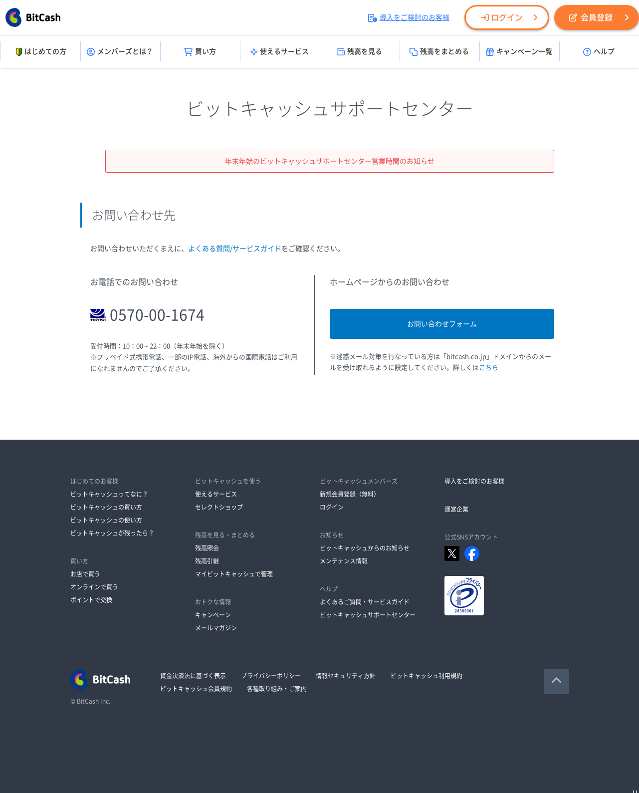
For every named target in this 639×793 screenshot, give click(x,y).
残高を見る (359, 52)
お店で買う (85, 574)
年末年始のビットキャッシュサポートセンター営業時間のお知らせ (329, 161)
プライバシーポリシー (271, 676)
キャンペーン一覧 (519, 52)
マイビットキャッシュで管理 (234, 574)
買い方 (200, 52)
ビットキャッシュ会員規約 (196, 689)
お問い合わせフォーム (442, 323)
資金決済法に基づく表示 (193, 676)
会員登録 (591, 17)
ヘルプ (599, 52)
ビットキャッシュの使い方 (106, 520)
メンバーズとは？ (120, 52)
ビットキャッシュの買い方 (106, 507)
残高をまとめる (439, 52)
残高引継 (207, 561)
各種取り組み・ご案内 (277, 689)
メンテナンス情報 (344, 561)
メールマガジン (216, 628)
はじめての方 (40, 52)
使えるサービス (279, 52)
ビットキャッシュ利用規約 (426, 676)
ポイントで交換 (91, 600)
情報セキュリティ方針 (346, 676)
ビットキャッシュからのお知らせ (365, 548)
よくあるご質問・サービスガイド (365, 602)
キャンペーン (213, 615)
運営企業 (456, 509)
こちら (488, 367)
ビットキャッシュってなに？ (109, 494)
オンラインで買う (94, 587)
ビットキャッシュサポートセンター (368, 615)
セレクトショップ (219, 507)
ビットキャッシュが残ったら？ (112, 533)
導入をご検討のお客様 (408, 17)
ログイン (502, 17)
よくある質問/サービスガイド (234, 248)
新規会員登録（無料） (350, 494)
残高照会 (207, 548)
